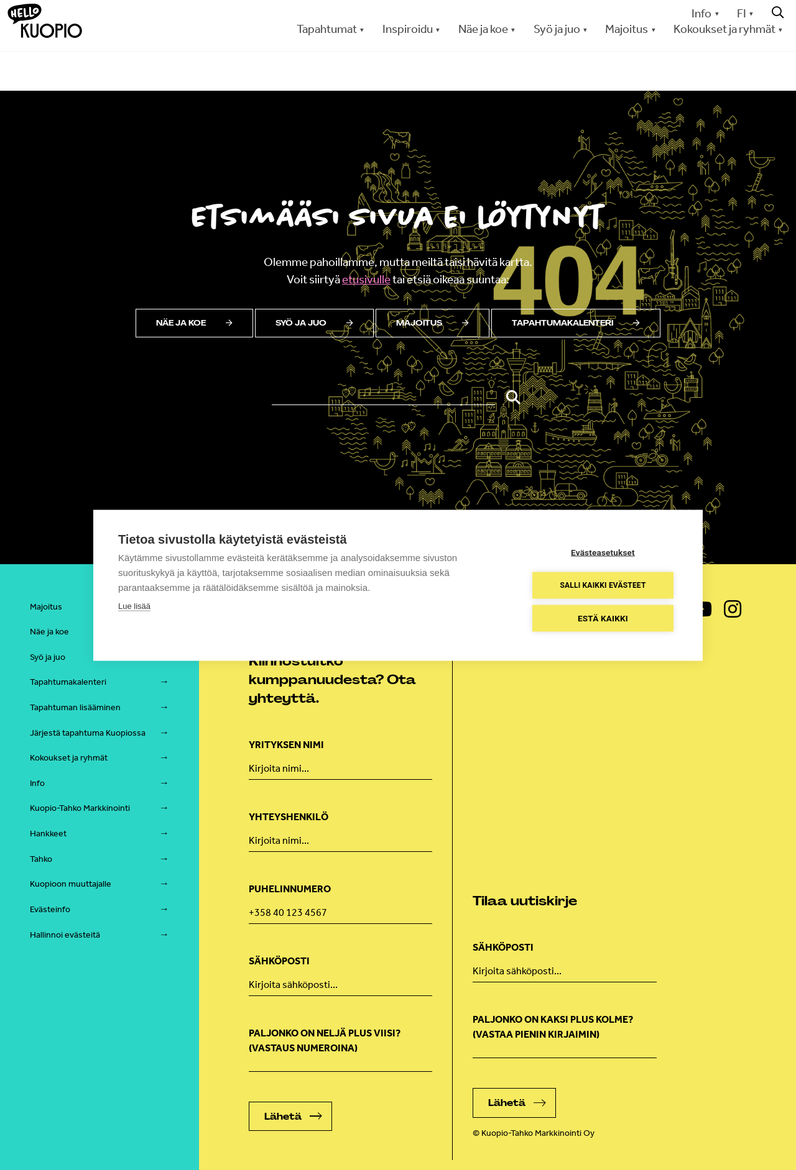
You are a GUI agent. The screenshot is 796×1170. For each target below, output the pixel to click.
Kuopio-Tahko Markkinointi (80, 808)
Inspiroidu (407, 29)
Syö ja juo (557, 29)
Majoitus (626, 29)
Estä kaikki (603, 618)
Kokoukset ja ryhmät (724, 29)
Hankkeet (48, 833)
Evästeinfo (50, 909)
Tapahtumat (327, 29)
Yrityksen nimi (286, 745)
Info (701, 13)
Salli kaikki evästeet (603, 585)
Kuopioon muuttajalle (70, 884)
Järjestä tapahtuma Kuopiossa (88, 733)
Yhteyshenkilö (288, 817)
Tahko (41, 859)
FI (741, 13)
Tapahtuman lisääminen (75, 707)
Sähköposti (279, 961)
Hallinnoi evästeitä (65, 935)
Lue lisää (134, 605)
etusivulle (366, 279)
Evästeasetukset (603, 552)
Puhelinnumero (290, 889)
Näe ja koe (483, 29)
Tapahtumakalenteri (576, 323)
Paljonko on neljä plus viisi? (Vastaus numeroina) (324, 1040)
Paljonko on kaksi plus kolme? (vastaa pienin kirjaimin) (553, 1026)
